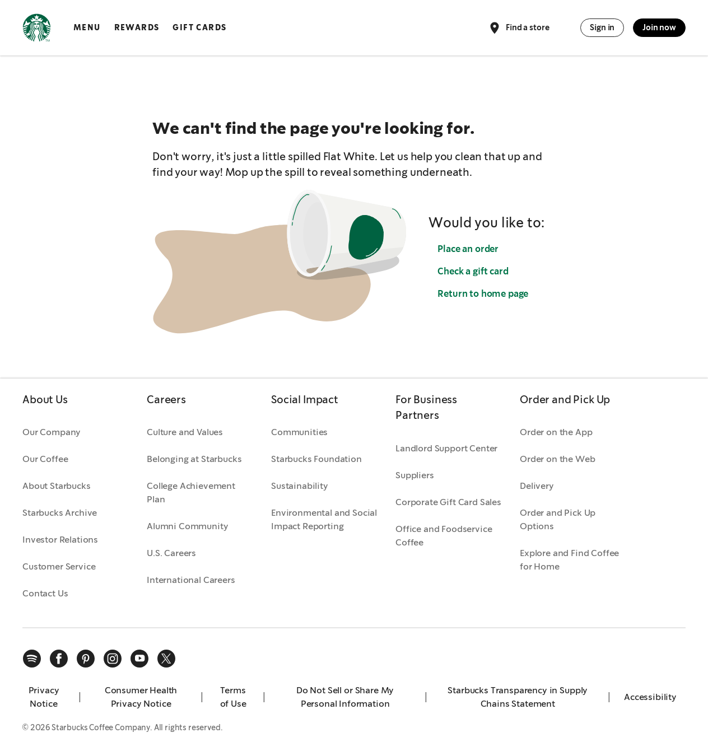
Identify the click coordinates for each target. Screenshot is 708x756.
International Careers (191, 580)
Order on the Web (557, 459)
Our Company (51, 432)
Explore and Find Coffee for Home (569, 559)
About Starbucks (56, 486)
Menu (87, 27)
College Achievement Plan (191, 492)
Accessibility (650, 697)
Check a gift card (472, 271)
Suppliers (414, 475)
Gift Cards (199, 27)
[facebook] (58, 658)
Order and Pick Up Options (557, 519)
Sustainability (299, 486)
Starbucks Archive (59, 513)
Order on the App (556, 432)
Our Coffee (45, 459)
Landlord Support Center (446, 448)
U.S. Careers (171, 553)
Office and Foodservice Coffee (443, 535)
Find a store (518, 28)
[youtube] (139, 658)
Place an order (468, 249)
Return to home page (482, 294)
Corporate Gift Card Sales (448, 502)
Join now (659, 27)
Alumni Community (187, 526)
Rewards (137, 27)
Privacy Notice (44, 697)
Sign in (602, 27)
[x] (166, 658)
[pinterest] (85, 658)
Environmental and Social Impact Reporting (324, 519)
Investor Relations (60, 539)
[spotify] (32, 658)
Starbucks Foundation (316, 459)
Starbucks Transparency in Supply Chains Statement (518, 697)
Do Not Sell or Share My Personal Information (345, 697)
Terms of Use (233, 697)
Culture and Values (185, 432)
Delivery (537, 486)
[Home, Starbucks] (36, 29)
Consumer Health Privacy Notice (141, 697)
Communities (299, 432)
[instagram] (112, 658)
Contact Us (45, 593)
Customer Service (58, 566)
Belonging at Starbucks (194, 459)
